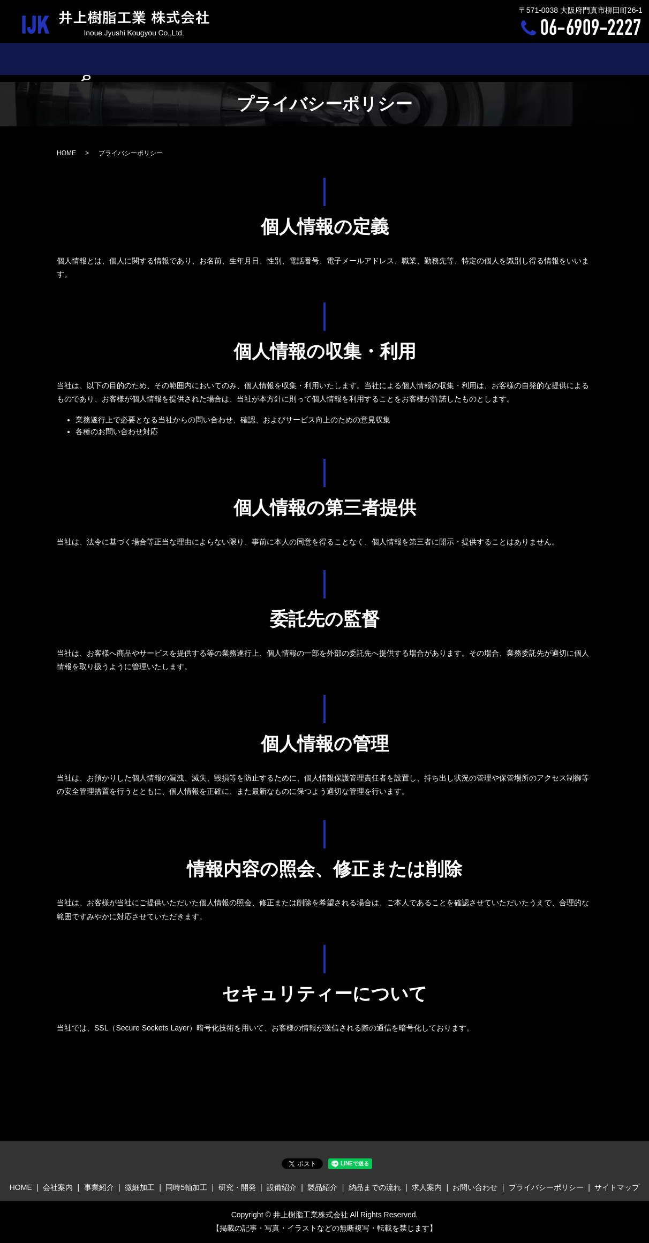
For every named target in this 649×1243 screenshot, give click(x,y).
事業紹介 (153, 58)
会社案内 (110, 58)
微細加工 (194, 58)
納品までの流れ (435, 58)
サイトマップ (616, 1187)
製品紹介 (381, 58)
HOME (72, 58)
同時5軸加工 (242, 58)
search (580, 59)
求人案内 (488, 58)
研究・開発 (294, 58)
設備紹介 (339, 58)
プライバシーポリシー (546, 1187)
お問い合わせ (537, 58)
